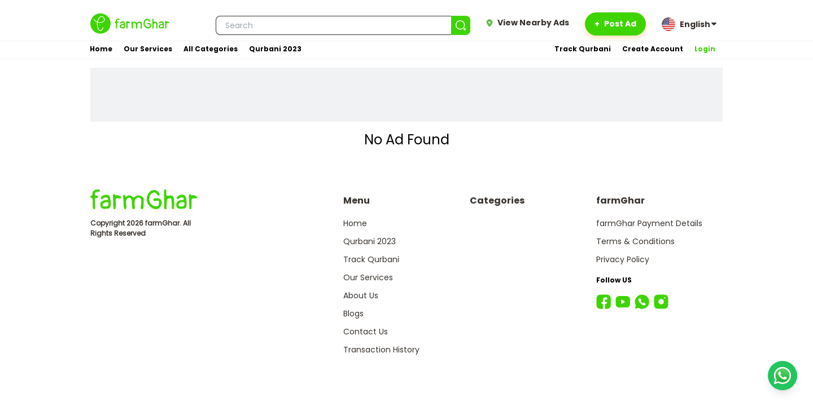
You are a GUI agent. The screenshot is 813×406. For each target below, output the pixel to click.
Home (101, 49)
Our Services (148, 49)
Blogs (353, 313)
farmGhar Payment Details (649, 223)
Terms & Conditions (635, 241)
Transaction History (381, 349)
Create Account (652, 49)
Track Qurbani (582, 49)
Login (704, 49)
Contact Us (365, 331)
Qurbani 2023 (275, 49)
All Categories (210, 49)
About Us (360, 295)
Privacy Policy (622, 259)
